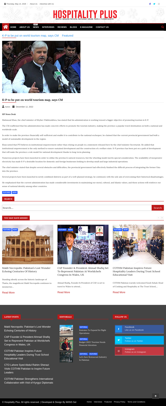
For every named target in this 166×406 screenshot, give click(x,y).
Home (13, 27)
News (36, 26)
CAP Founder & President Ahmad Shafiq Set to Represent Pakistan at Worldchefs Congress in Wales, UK (83, 271)
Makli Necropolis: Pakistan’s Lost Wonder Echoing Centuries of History (26, 269)
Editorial (84, 327)
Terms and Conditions (136, 402)
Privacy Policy (119, 402)
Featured (6, 192)
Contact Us (102, 27)
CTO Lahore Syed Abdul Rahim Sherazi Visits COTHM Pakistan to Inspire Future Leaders (27, 368)
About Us (33, 4)
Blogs (73, 27)
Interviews (48, 27)
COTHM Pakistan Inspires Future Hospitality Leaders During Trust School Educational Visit (136, 271)
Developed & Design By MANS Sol (58, 402)
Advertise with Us (47, 4)
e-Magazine (86, 27)
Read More (8, 292)
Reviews (62, 27)
